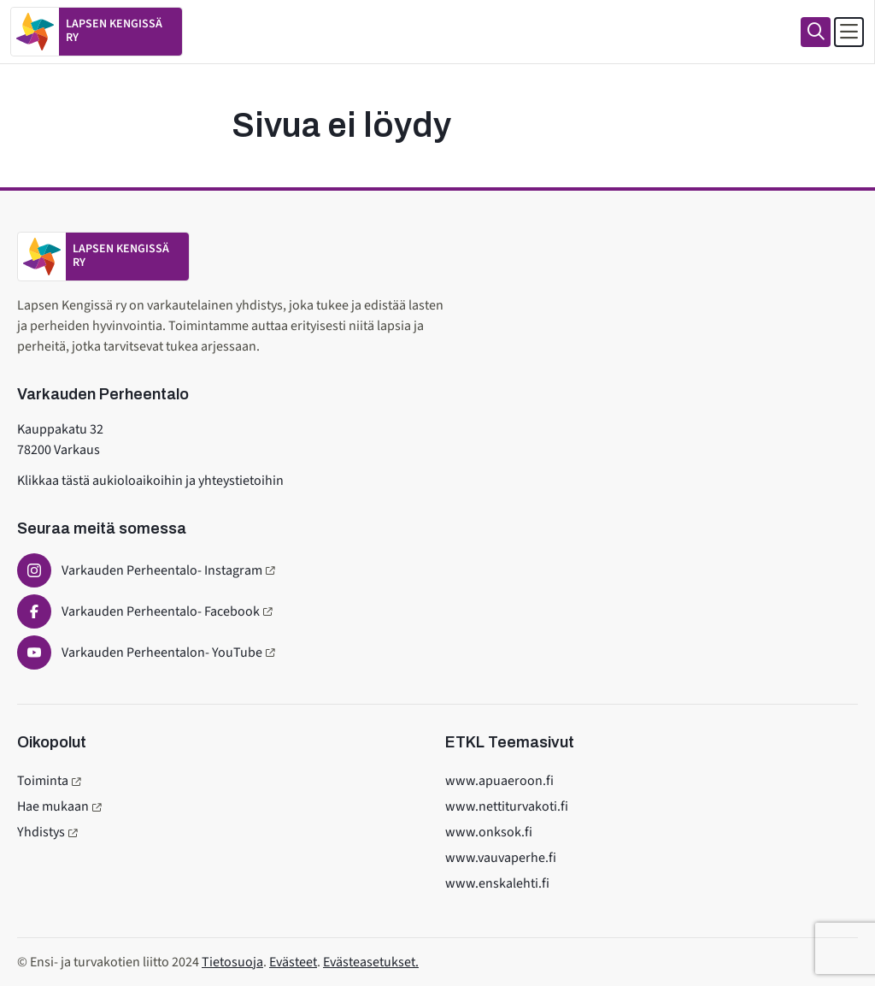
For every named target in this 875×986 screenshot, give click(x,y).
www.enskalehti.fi (497, 883)
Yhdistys (41, 832)
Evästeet (293, 962)
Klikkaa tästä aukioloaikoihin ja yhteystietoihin (150, 480)
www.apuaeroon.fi (499, 780)
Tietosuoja (232, 962)
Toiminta (42, 780)
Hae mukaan (53, 806)
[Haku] (816, 32)
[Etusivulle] (96, 31)
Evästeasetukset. (371, 962)
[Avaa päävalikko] (849, 32)
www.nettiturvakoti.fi (506, 806)
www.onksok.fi (488, 832)
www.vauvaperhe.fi (500, 857)
